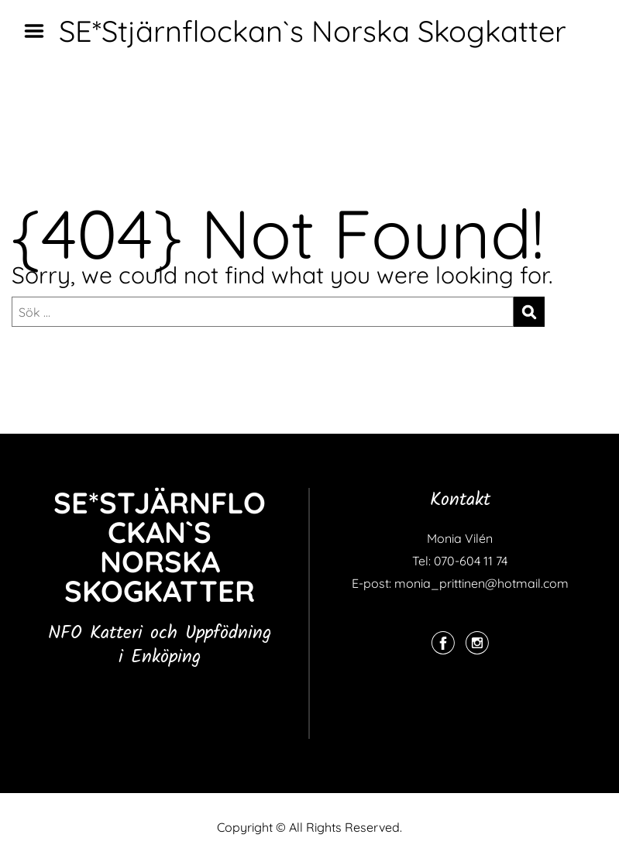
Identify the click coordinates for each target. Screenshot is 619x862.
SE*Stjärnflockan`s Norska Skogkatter (312, 31)
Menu (39, 31)
